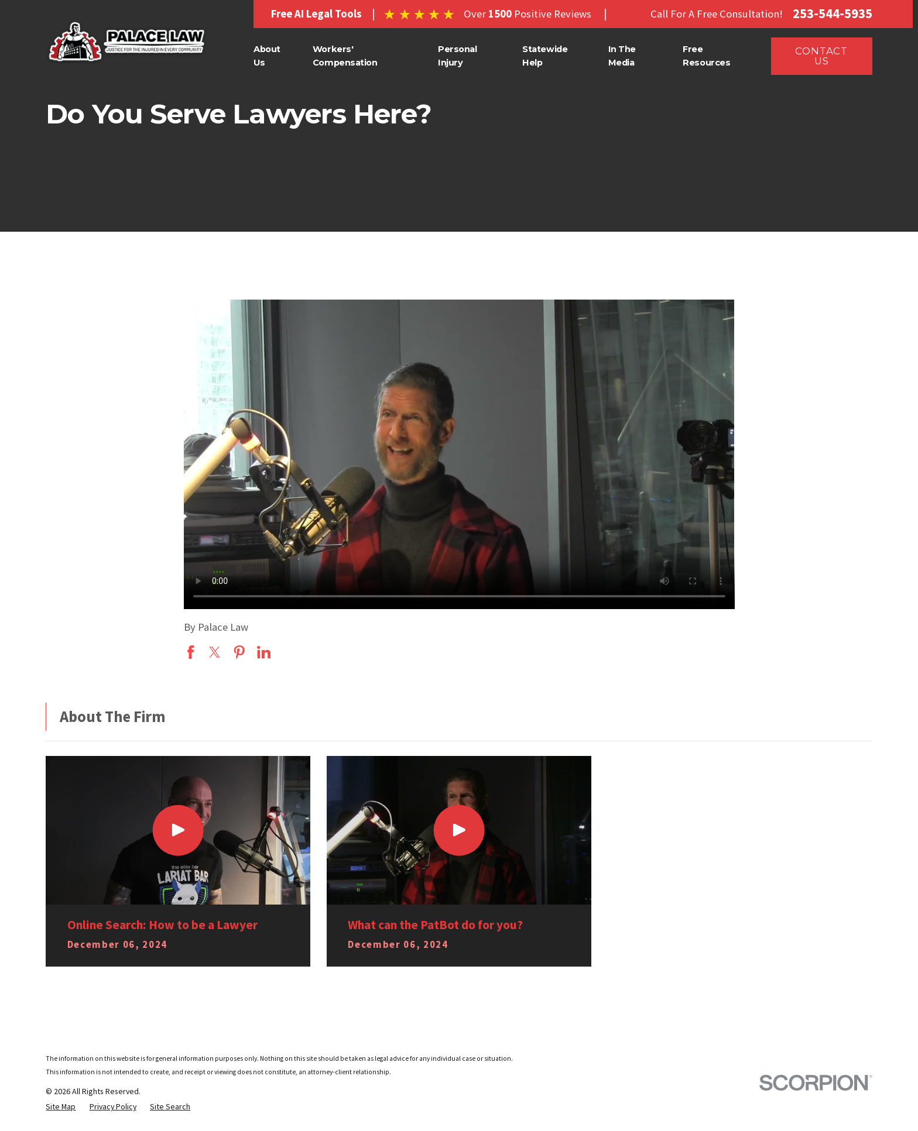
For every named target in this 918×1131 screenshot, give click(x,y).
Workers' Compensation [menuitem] (345, 56)
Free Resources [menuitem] (706, 56)
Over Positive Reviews (527, 13)
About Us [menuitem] (267, 56)
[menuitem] (61, 1106)
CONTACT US (821, 56)
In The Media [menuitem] (622, 56)
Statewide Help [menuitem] (544, 56)
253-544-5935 (832, 13)
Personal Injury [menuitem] (457, 56)
